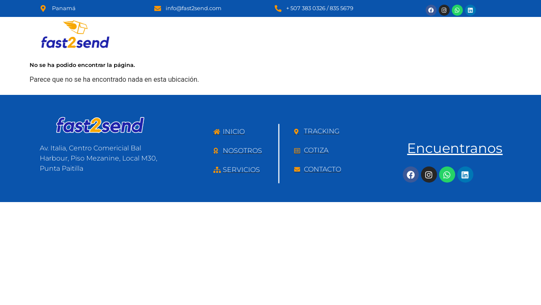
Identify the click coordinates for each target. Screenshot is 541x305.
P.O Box (344, 31)
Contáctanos (478, 31)
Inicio (213, 31)
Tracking (425, 31)
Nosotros (253, 31)
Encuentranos (455, 148)
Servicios (299, 31)
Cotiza (384, 31)
